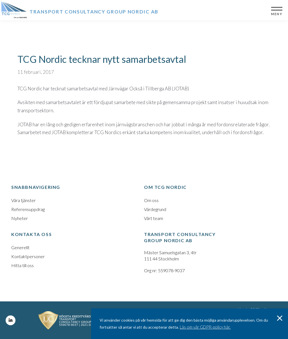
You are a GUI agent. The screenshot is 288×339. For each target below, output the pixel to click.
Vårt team (153, 218)
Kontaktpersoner (28, 256)
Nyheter (19, 218)
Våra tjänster (23, 200)
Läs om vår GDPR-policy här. (205, 326)
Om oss (151, 200)
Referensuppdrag (28, 209)
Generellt (20, 247)
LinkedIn (10, 320)
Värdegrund (155, 209)
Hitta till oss (22, 265)
